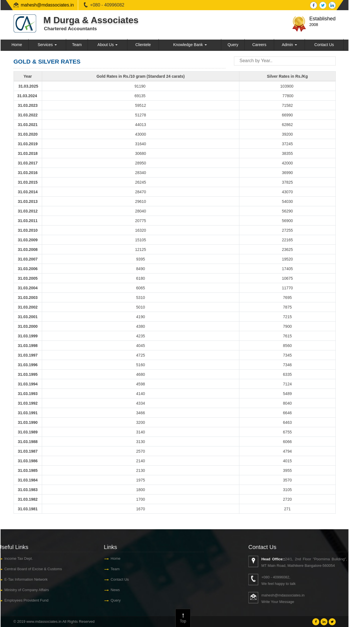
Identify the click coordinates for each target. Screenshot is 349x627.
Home (17, 44)
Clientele (143, 44)
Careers (259, 44)
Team (77, 44)
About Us (107, 44)
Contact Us (324, 44)
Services (47, 44)
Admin (289, 44)
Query (232, 44)
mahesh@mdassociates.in (47, 5)
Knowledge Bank (190, 44)
